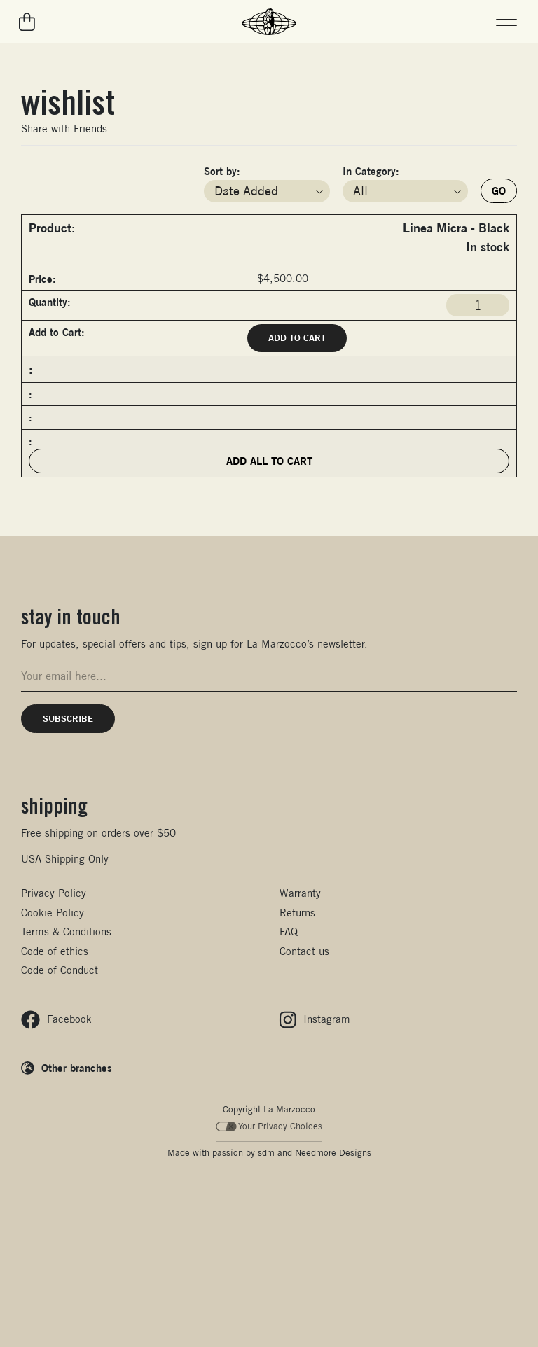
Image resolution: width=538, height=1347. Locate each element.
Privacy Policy (53, 893)
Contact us (304, 951)
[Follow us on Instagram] (315, 1019)
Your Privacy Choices (269, 1126)
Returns (297, 913)
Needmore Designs (333, 1152)
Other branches (76, 1067)
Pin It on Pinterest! (160, 128)
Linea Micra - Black (456, 227)
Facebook (131, 128)
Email (116, 128)
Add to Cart (297, 337)
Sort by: (222, 171)
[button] (506, 21)
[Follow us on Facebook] (56, 1019)
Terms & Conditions (66, 931)
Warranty (300, 893)
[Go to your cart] (27, 22)
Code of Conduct (59, 970)
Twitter (145, 128)
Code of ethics (54, 951)
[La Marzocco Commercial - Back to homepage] (269, 21)
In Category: (371, 171)
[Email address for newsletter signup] (269, 676)
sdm (266, 1152)
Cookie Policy (52, 913)
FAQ (289, 931)
